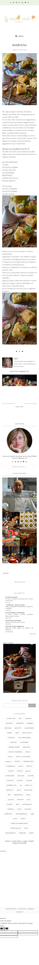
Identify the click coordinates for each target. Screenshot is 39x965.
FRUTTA (29, 766)
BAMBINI (30, 723)
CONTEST (13, 742)
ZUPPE (31, 833)
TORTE (23, 819)
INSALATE (21, 776)
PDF (9, 795)
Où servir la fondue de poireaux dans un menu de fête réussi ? (19, 600)
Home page (19, 407)
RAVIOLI (10, 804)
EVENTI (17, 761)
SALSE (19, 809)
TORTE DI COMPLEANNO (19, 823)
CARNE (9, 733)
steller (32, 814)
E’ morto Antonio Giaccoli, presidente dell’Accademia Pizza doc (19, 615)
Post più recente (8, 403)
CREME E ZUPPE (14, 747)
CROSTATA (26, 747)
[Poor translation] (5, 928)
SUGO (15, 819)
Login (25, 841)
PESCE (28, 795)
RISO (17, 804)
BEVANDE (8, 728)
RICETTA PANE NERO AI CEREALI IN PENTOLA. (19, 629)
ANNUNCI (28, 718)
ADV (20, 718)
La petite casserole (11, 597)
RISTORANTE (27, 804)
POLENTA (20, 800)
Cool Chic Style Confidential (14, 626)
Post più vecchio (30, 403)
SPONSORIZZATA (21, 814)
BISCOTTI (18, 728)
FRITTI (20, 766)
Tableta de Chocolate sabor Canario (15, 622)
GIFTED (19, 771)
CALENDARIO (29, 728)
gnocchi (28, 771)
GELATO (11, 771)
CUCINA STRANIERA (15, 752)
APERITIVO (20, 723)
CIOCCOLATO (27, 733)
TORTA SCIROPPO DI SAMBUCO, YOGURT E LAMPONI (19, 607)
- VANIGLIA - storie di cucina (15, 605)
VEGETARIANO (10, 833)
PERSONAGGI (18, 795)
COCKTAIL (11, 738)
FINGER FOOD (28, 761)
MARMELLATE (11, 785)
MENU (19, 36)
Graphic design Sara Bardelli (23, 842)
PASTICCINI (28, 790)
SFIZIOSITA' (8, 814)
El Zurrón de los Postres (13, 620)
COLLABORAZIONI (24, 738)
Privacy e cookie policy (13, 841)
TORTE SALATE (16, 828)
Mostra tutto (33, 634)
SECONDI (28, 809)
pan (21, 785)
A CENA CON (11, 718)
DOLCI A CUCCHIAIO (23, 757)
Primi (28, 800)
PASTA (19, 790)
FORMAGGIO (10, 766)
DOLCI (10, 757)
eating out (8, 761)
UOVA (26, 828)
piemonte (11, 800)
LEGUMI (30, 776)
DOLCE (27, 752)
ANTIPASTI (9, 723)
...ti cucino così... (22, 909)
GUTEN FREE (9, 776)
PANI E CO (28, 785)
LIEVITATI (10, 780)
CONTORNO (24, 742)
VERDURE (22, 833)
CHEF (17, 733)
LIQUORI (29, 780)
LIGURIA (20, 780)
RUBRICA (11, 809)
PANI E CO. (10, 790)
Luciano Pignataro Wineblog (14, 613)
